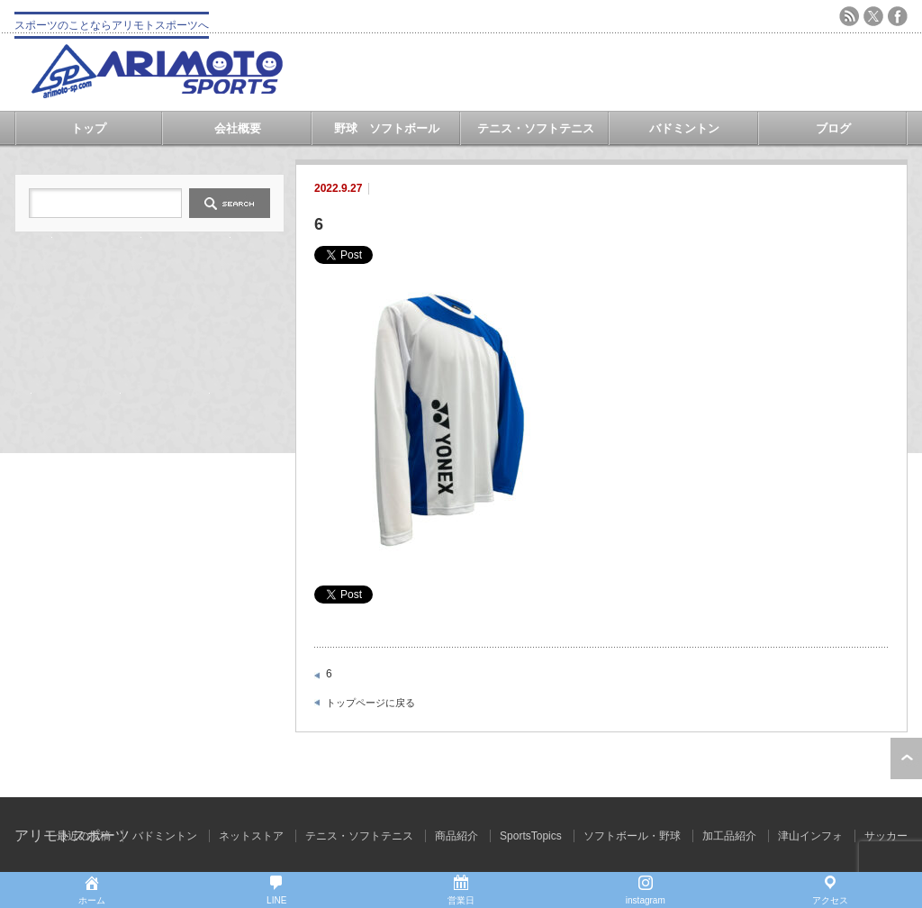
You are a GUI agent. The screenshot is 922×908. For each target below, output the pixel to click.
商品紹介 (456, 836)
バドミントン (684, 128)
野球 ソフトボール (386, 128)
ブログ (833, 128)
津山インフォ (810, 836)
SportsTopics (531, 836)
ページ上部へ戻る (906, 758)
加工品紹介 (729, 836)
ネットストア (251, 836)
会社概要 (237, 128)
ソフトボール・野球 (632, 836)
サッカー (886, 836)
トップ (88, 128)
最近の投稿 (84, 836)
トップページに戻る (370, 702)
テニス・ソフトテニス (535, 128)
